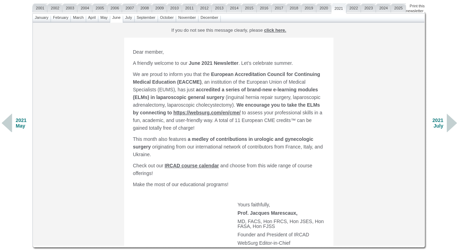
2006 (114, 7)
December (209, 17)
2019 (308, 7)
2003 (69, 7)
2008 (144, 7)
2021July (437, 123)
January (42, 17)
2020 (323, 7)
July (128, 17)
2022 (353, 7)
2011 (189, 7)
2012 (204, 7)
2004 (84, 7)
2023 (368, 7)
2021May (21, 123)
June (116, 17)
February (60, 17)
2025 (398, 7)
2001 (40, 7)
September (146, 17)
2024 (383, 7)
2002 (54, 7)
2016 (264, 7)
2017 (279, 7)
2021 (338, 7)
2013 (219, 7)
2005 (99, 7)
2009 (159, 7)
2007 (129, 7)
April (92, 17)
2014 (234, 7)
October (167, 17)
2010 (174, 7)
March (78, 17)
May (104, 17)
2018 (293, 7)
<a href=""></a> (229, 134)
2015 (249, 7)
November (187, 17)
